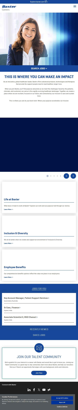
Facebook (34, 389)
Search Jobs (38, 68)
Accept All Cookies (62, 398)
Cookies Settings (62, 406)
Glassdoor (48, 389)
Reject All (62, 402)
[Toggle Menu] (75, 6)
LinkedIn (29, 389)
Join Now (39, 373)
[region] (37, 402)
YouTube (43, 389)
